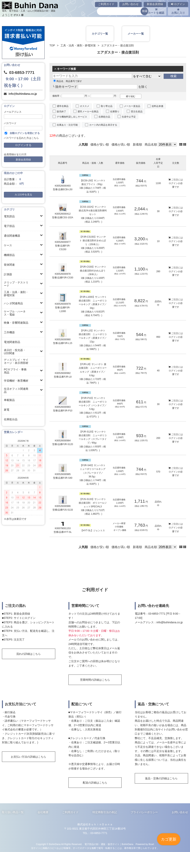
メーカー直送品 (132, 106)
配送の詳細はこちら (95, 782)
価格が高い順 (120, 144)
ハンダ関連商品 (13, 303)
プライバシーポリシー (144, 812)
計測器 (8, 274)
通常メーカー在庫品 (88, 111)
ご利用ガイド (106, 4)
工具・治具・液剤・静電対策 (16, 294)
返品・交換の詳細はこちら (161, 778)
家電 (6, 409)
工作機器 (9, 332)
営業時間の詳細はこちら (95, 679)
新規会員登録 (155, 4)
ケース (8, 245)
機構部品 (9, 255)
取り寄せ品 (106, 106)
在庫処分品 (10, 419)
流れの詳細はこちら (28, 653)
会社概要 (43, 812)
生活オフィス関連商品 (16, 390)
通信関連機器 (12, 235)
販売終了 (61, 111)
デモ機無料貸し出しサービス (72, 116)
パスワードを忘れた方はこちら (21, 138)
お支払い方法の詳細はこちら (28, 756)
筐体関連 (9, 264)
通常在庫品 (62, 106)
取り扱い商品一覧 (13, 812)
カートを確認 (156, 11)
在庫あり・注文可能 (67, 125)
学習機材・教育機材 (16, 380)
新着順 (137, 144)
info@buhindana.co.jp (23, 93)
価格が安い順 (99, 144)
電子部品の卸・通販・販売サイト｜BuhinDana (109, 844)
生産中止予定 (129, 116)
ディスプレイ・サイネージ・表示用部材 (16, 361)
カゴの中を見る (23, 194)
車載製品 (9, 400)
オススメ (84, 106)
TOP (52, 45)
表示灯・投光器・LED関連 (15, 352)
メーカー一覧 (136, 33)
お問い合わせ (130, 4)
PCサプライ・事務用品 (15, 371)
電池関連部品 (12, 342)
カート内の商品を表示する (103, 125)
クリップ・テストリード (16, 284)
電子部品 (9, 226)
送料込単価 (157, 106)
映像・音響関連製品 (16, 322)
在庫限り (114, 111)
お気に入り (178, 11)
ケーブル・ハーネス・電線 (15, 313)
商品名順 (151, 144)
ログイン (178, 4)
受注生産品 (136, 111)
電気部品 (9, 216)
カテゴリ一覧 (100, 33)
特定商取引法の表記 (104, 812)
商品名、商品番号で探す (67, 81)
